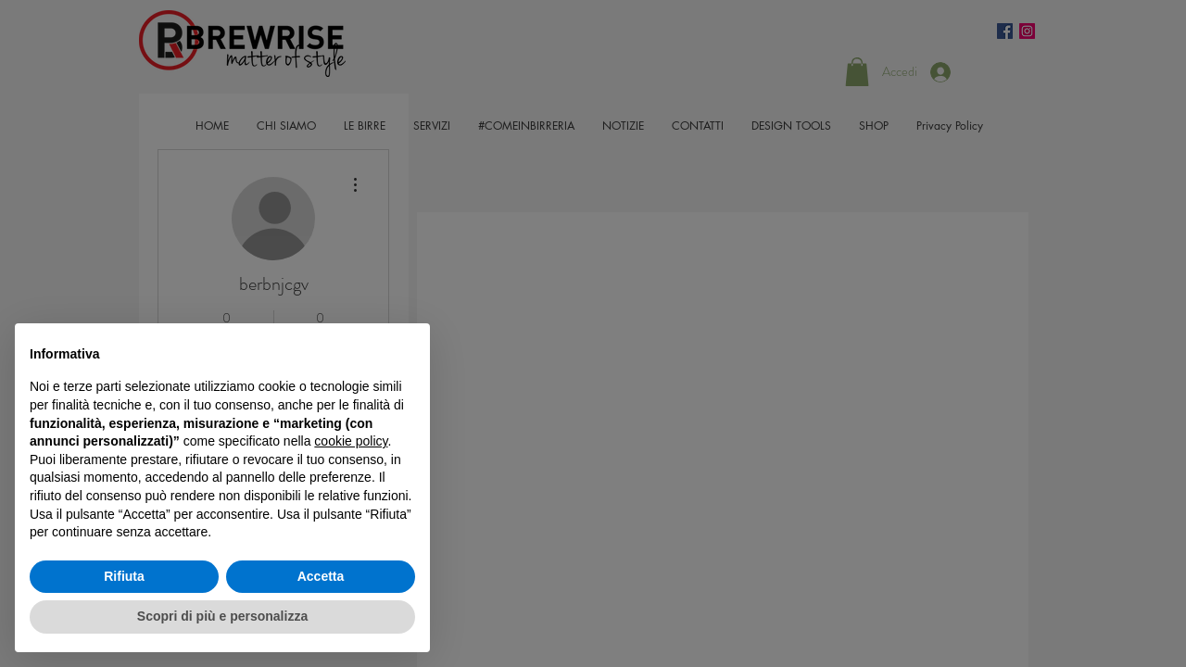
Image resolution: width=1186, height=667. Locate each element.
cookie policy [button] (350, 441)
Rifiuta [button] (124, 576)
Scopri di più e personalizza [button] (222, 616)
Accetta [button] (321, 576)
